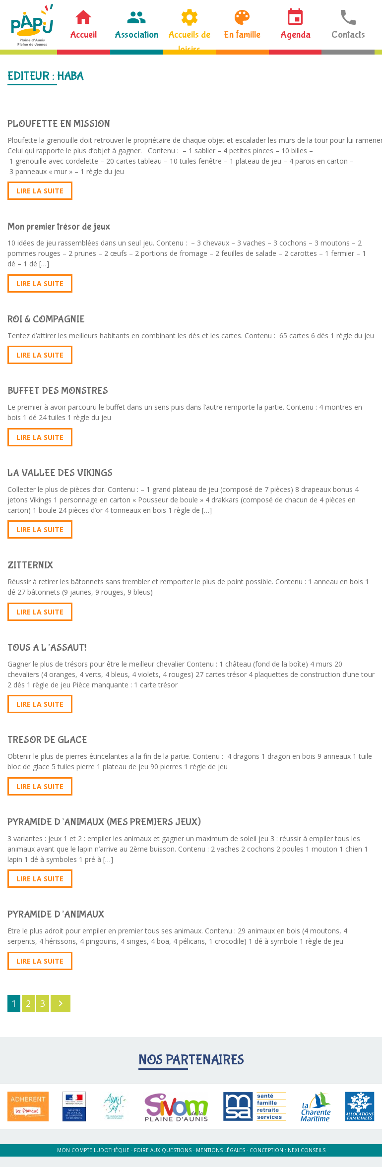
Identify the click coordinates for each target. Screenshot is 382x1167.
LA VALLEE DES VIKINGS (60, 473)
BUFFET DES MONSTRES (57, 390)
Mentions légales (220, 1150)
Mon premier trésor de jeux (58, 226)
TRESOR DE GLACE (47, 739)
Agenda (295, 34)
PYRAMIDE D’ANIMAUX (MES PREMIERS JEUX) (104, 822)
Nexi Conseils (306, 1150)
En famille (242, 34)
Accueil (83, 34)
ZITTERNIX (30, 565)
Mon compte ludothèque (93, 1150)
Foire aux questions (162, 1150)
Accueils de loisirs (189, 39)
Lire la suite (40, 190)
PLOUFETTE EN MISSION (58, 123)
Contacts (348, 34)
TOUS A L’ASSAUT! (46, 647)
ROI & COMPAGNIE (46, 319)
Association (136, 34)
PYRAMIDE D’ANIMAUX (56, 914)
